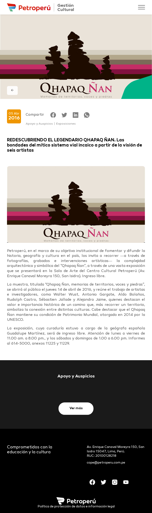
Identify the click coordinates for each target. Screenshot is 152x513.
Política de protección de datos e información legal (76, 507)
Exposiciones (66, 124)
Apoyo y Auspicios (39, 124)
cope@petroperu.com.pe (106, 463)
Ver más (76, 408)
